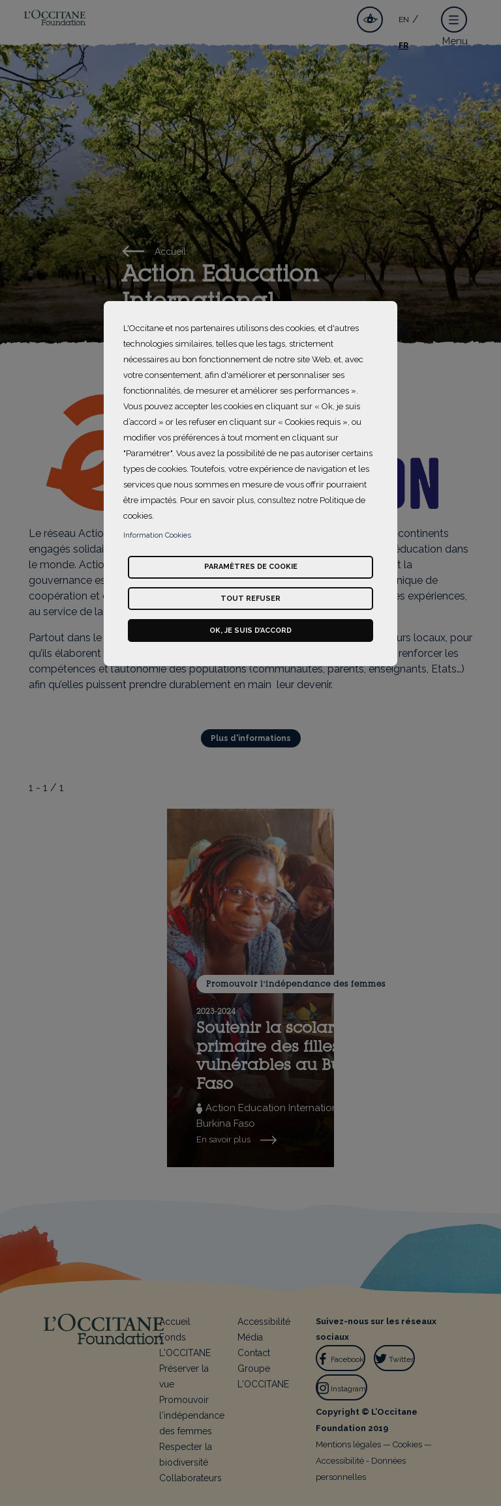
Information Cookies (157, 535)
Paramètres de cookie (250, 566)
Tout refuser (250, 598)
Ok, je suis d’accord (250, 630)
